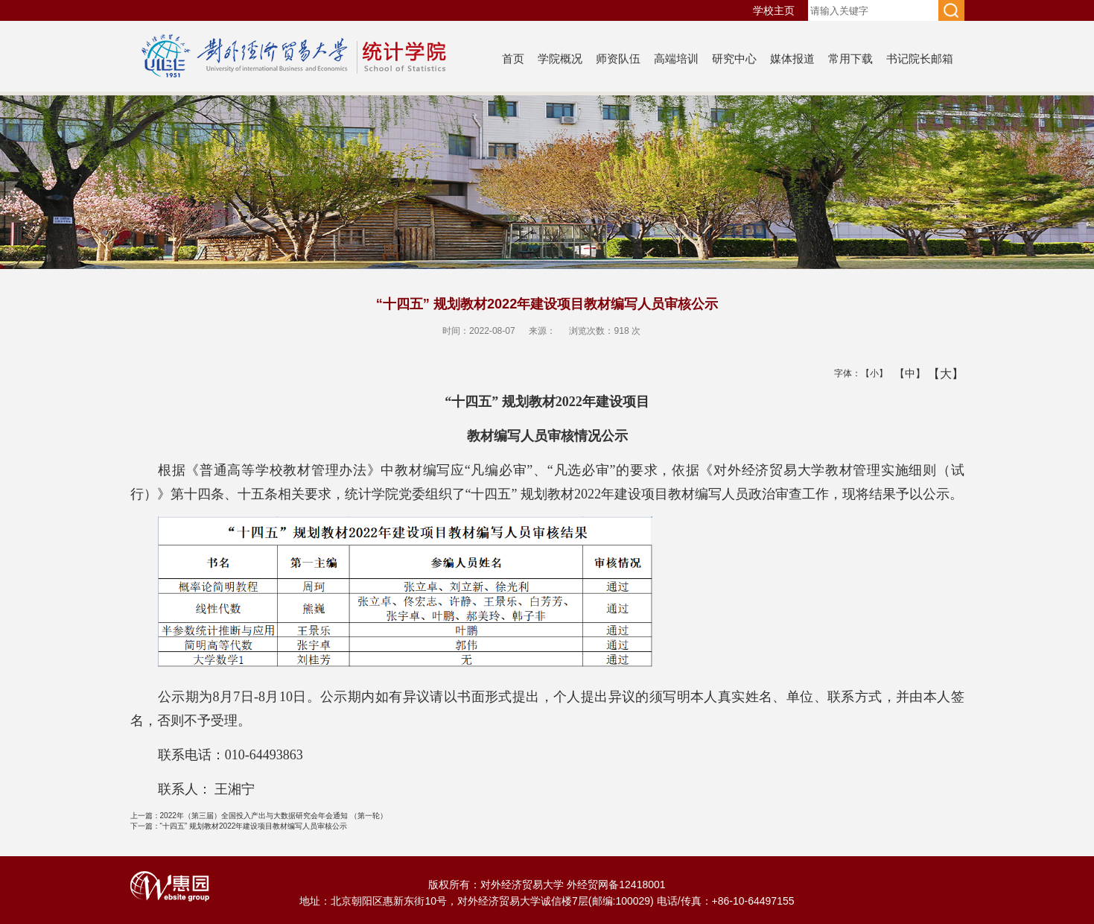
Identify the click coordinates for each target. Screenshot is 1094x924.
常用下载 (850, 58)
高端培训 (676, 58)
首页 (513, 58)
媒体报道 (792, 58)
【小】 (871, 373)
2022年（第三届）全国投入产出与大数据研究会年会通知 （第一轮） (258, 815)
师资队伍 (618, 58)
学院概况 (560, 58)
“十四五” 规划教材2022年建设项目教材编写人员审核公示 (239, 826)
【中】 (904, 373)
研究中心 (734, 58)
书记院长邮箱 (919, 58)
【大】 (938, 373)
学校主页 (774, 10)
